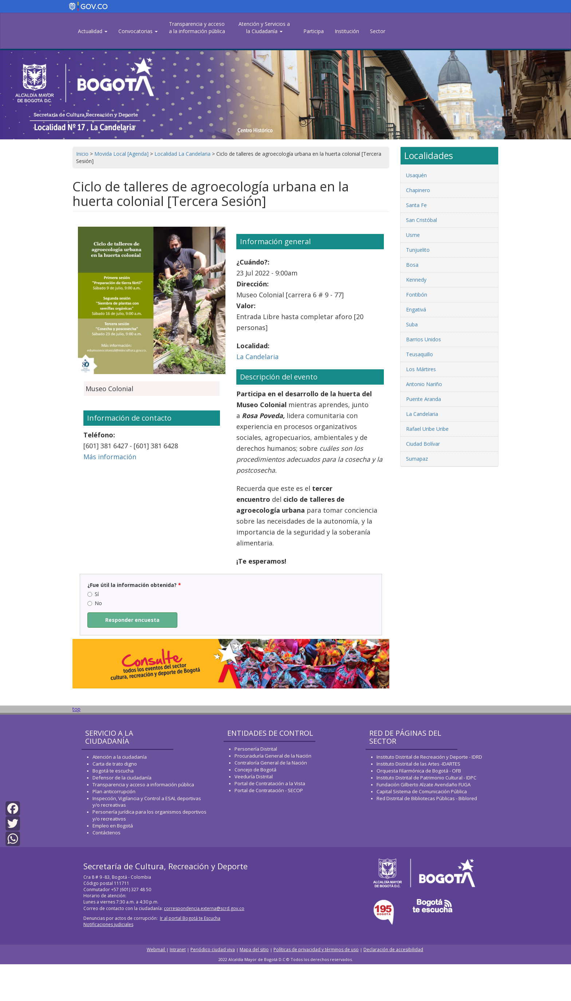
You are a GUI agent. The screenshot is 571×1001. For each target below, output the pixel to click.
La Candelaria (257, 356)
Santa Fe (416, 205)
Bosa (412, 264)
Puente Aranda (423, 399)
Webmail (156, 949)
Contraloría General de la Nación (271, 762)
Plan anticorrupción (113, 791)
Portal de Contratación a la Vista (270, 783)
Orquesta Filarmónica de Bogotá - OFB (419, 770)
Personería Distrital (256, 749)
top (76, 709)
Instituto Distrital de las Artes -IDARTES (419, 763)
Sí (93, 594)
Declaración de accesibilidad (393, 949)
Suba (412, 324)
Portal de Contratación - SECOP (269, 790)
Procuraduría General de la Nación (273, 755)
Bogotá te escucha (113, 770)
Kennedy (416, 279)
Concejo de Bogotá (255, 769)
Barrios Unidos (423, 339)
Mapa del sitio (254, 949)
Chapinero (418, 190)
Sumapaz (417, 458)
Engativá (416, 309)
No (94, 603)
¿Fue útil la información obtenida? (134, 584)
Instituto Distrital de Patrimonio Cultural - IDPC (426, 777)
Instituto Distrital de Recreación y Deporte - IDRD (429, 757)
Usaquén (416, 175)
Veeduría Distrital (254, 776)
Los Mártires (421, 369)
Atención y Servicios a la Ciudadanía (264, 27)
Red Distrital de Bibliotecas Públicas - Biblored (427, 798)
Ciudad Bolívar (423, 443)
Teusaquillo (419, 354)
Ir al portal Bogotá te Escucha (190, 918)
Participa (313, 31)
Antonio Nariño (424, 384)
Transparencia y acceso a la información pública (197, 27)
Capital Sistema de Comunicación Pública (422, 791)
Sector (377, 31)
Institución (347, 31)
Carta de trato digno (114, 763)
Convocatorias (138, 31)
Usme (413, 234)
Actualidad (92, 31)
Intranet (178, 949)
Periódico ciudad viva (212, 949)
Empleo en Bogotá (112, 825)
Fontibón (416, 294)
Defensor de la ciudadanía (121, 777)
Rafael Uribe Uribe (427, 428)
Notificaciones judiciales (108, 924)
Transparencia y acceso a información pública (143, 784)
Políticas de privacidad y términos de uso (316, 949)
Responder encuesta (132, 619)
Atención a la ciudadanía (119, 757)
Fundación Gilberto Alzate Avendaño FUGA (423, 784)
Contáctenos (106, 832)
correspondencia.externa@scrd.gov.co (204, 908)
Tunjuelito (418, 249)
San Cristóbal (421, 220)
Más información (109, 456)
